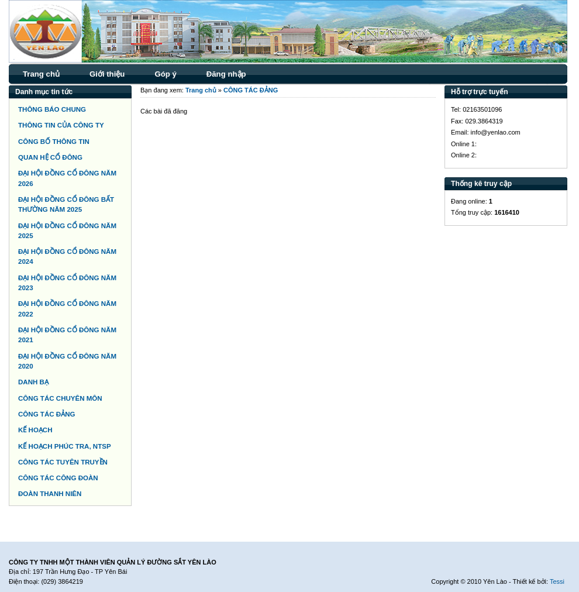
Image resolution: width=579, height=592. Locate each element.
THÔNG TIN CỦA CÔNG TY (61, 125)
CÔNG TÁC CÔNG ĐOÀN (58, 477)
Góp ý (165, 74)
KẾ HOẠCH (35, 429)
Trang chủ (41, 74)
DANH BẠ (33, 382)
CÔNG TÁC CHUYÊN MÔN (60, 398)
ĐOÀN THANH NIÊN (49, 493)
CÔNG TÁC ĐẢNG (46, 414)
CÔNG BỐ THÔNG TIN (53, 141)
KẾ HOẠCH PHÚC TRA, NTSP (64, 446)
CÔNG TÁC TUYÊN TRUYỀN (63, 462)
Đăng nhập (226, 74)
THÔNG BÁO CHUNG (52, 109)
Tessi (557, 581)
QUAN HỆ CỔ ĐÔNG (50, 157)
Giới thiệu (107, 74)
